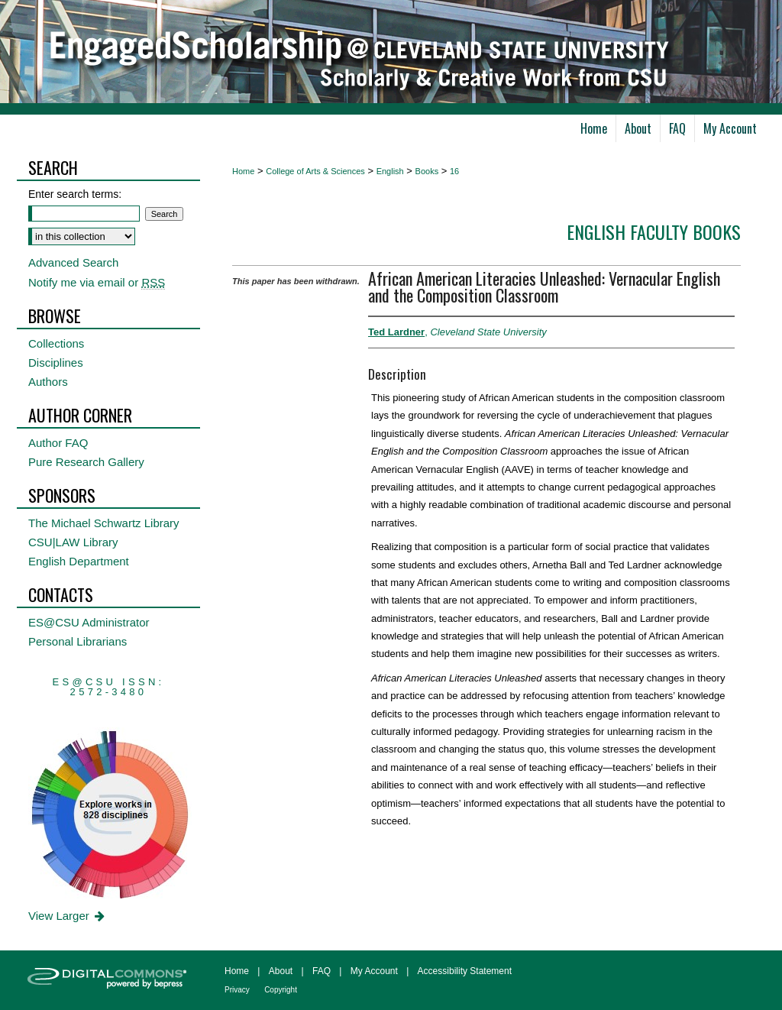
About (280, 971)
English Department (78, 561)
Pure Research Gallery (86, 461)
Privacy (237, 990)
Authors (48, 381)
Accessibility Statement (465, 971)
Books (427, 171)
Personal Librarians (77, 641)
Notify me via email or (96, 282)
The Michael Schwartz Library (103, 522)
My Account (374, 971)
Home (243, 171)
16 (454, 171)
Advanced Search (73, 262)
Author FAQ (58, 442)
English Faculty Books (654, 231)
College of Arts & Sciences (315, 171)
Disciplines (55, 362)
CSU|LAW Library (73, 542)
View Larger (67, 915)
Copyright (280, 990)
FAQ (321, 971)
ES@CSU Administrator (89, 622)
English (390, 171)
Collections (56, 343)
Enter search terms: (74, 194)
